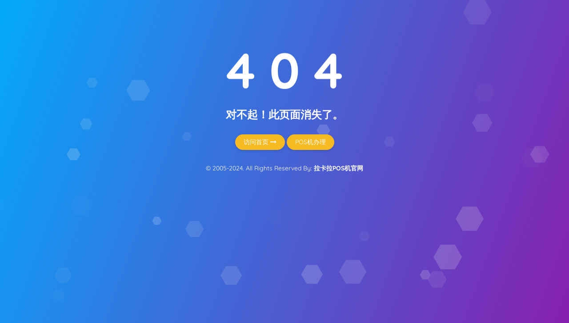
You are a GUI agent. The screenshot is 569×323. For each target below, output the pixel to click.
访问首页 (260, 142)
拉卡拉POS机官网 (338, 168)
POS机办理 (310, 142)
